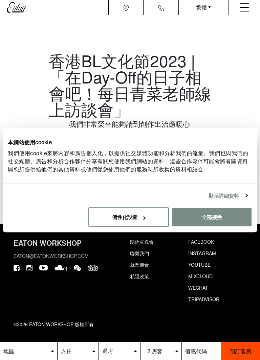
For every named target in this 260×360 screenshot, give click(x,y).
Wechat (198, 287)
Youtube (199, 264)
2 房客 (154, 351)
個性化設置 (129, 216)
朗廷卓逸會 (142, 241)
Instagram (202, 253)
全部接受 (212, 216)
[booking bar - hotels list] (28, 351)
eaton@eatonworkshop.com (51, 256)
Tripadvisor (203, 299)
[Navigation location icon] (126, 7)
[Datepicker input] (78, 351)
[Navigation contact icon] (161, 7)
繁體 (201, 7)
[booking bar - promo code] (201, 351)
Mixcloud (200, 276)
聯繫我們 (139, 253)
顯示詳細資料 (224, 195)
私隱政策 (139, 276)
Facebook (201, 241)
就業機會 (139, 264)
